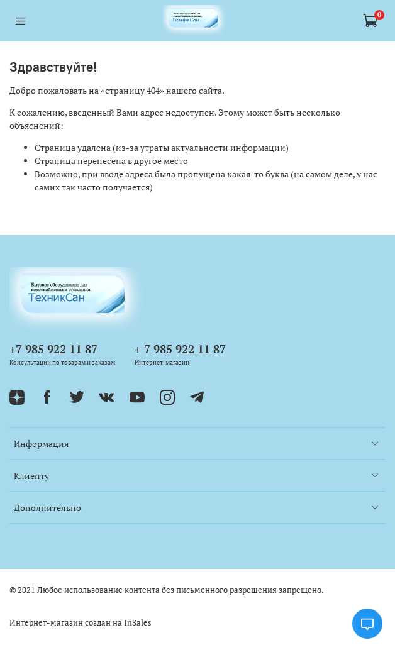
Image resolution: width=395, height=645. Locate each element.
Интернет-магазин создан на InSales (80, 622)
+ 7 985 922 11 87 (180, 348)
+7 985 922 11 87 (53, 348)
